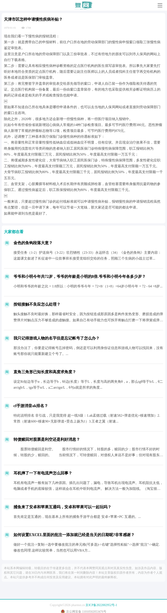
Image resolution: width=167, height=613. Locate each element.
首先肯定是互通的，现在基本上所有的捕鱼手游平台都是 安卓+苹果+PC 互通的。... (77, 517)
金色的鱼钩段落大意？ (33, 243)
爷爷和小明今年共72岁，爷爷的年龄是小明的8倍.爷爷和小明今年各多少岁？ (79, 276)
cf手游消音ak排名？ (30, 406)
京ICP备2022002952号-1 (101, 605)
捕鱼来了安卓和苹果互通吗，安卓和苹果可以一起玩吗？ (62, 507)
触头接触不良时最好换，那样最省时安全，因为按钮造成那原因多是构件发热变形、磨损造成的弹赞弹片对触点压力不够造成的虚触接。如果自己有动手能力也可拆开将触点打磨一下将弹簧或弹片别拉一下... (88, 320)
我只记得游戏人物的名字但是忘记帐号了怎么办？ (56, 338)
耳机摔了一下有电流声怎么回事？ (42, 473)
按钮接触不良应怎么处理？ (36, 304)
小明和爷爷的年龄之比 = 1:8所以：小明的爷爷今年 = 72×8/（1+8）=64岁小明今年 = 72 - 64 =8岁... (87, 286)
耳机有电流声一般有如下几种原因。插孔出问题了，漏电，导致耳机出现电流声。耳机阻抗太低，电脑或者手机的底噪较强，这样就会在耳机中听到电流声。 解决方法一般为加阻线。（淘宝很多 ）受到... (88, 488)
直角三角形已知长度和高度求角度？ (44, 372)
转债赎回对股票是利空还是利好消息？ (46, 439)
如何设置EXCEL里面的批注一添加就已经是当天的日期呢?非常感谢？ (74, 535)
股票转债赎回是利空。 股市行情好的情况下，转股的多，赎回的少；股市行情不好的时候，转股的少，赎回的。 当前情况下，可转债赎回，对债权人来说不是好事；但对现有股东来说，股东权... (88, 455)
